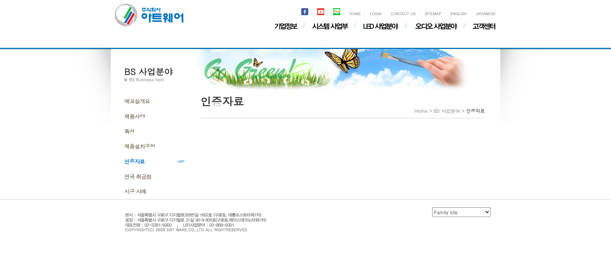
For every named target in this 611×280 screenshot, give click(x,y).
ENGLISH (458, 13)
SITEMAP (433, 13)
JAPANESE (486, 13)
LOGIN (375, 13)
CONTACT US (403, 13)
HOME (355, 13)
